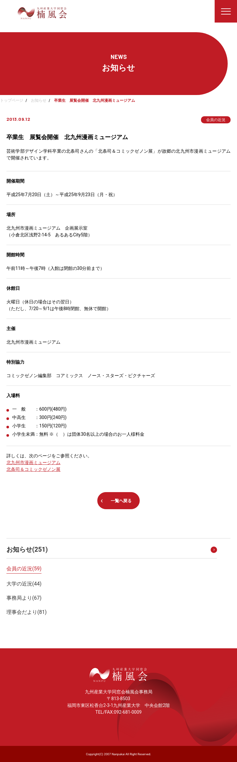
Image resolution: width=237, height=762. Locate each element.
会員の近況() (23, 569)
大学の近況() (23, 584)
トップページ (11, 100)
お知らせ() (27, 549)
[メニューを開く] (225, 11)
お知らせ (38, 100)
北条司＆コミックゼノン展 (33, 469)
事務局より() (23, 598)
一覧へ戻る (121, 500)
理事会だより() (26, 612)
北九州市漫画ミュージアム (33, 462)
